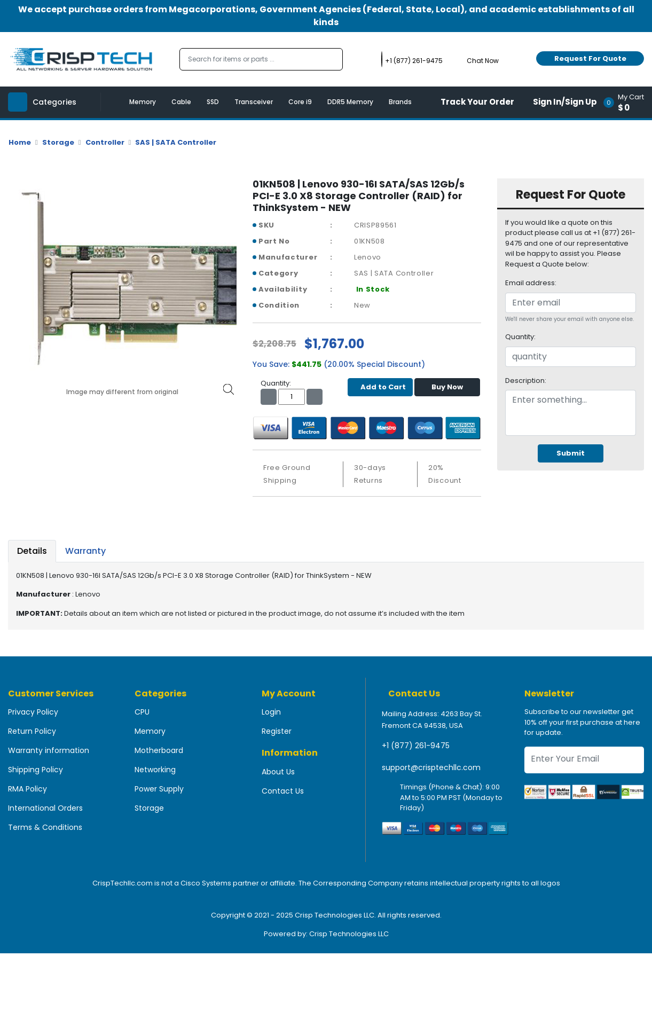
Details (32, 551)
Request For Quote (590, 58)
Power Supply (159, 788)
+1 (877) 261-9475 (416, 745)
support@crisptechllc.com (431, 767)
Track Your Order (477, 101)
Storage (58, 142)
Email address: (530, 283)
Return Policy (32, 731)
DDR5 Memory (350, 101)
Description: (525, 380)
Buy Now (447, 387)
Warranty (85, 551)
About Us (278, 771)
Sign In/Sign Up (565, 101)
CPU (142, 712)
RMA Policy (27, 788)
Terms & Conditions (45, 827)
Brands (400, 101)
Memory (142, 101)
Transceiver (253, 101)
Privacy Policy (33, 712)
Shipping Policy (35, 769)
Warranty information (48, 750)
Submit (570, 453)
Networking (155, 769)
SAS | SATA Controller (175, 142)
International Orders (45, 808)
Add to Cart (380, 387)
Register (277, 731)
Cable (181, 101)
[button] (627, 102)
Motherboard (159, 750)
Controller (104, 142)
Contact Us (283, 791)
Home (20, 142)
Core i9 (300, 101)
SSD (213, 101)
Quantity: (520, 337)
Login (271, 712)
